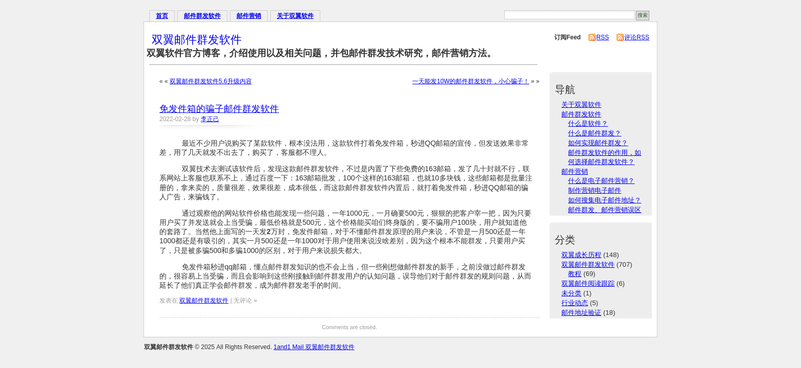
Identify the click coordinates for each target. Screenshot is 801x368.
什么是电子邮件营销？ (601, 181)
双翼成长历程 (581, 255)
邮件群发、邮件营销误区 (604, 210)
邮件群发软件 (202, 15)
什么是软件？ (588, 123)
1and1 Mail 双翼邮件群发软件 (314, 347)
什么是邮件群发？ (594, 133)
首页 (162, 15)
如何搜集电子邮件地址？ (604, 200)
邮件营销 (249, 15)
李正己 (210, 119)
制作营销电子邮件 (594, 190)
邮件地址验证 (581, 312)
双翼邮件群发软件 (197, 39)
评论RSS (636, 37)
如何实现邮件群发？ (598, 143)
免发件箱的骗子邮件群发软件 (219, 109)
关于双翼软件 (295, 15)
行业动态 (574, 303)
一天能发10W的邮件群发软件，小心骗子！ (470, 81)
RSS (602, 37)
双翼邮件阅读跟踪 (588, 283)
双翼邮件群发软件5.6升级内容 (211, 81)
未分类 (571, 293)
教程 (574, 274)
